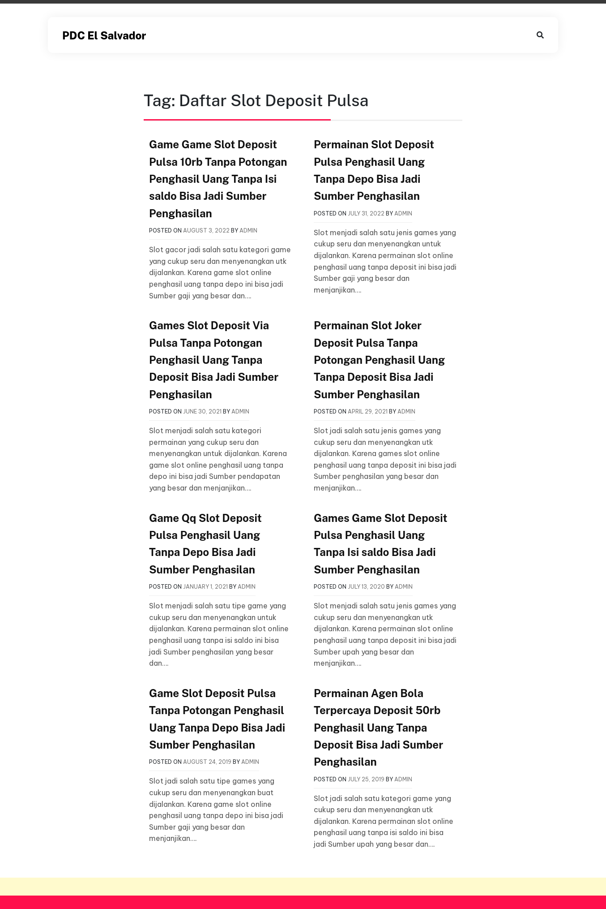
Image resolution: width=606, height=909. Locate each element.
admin (248, 230)
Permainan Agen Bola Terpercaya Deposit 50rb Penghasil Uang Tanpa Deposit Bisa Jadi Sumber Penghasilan (378, 727)
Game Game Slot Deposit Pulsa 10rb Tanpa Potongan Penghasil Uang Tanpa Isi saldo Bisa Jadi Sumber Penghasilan (218, 179)
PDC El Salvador (104, 35)
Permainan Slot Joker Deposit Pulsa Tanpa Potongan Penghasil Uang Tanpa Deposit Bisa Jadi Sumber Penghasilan (379, 360)
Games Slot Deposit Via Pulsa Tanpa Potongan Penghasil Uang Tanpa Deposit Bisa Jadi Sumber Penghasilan (213, 360)
